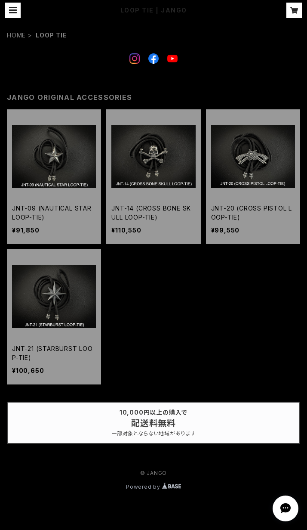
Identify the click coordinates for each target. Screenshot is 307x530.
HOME (16, 35)
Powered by (153, 487)
